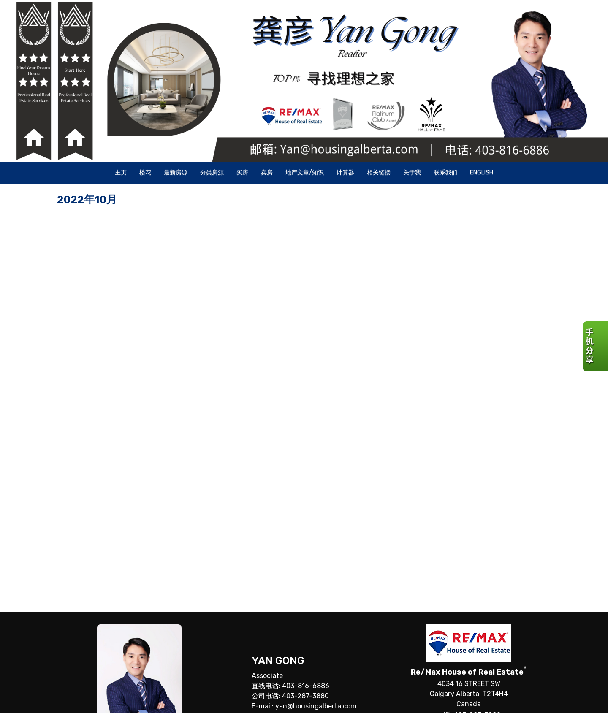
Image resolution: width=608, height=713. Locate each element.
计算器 (345, 172)
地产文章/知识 (304, 172)
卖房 (267, 172)
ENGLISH (481, 172)
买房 (242, 172)
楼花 (145, 172)
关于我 (412, 172)
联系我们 (445, 172)
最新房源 (175, 172)
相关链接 (379, 172)
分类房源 (212, 172)
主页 (121, 172)
